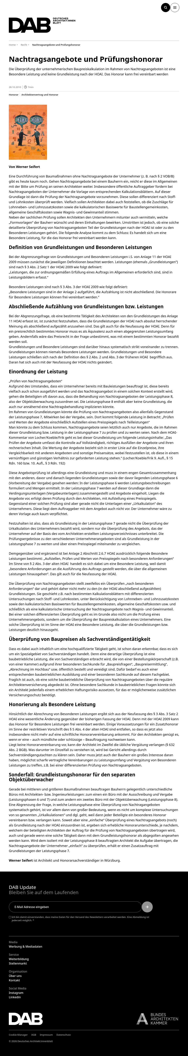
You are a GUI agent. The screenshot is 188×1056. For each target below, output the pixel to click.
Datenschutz (64, 1034)
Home (12, 44)
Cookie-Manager (18, 1034)
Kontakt (14, 980)
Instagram (16, 993)
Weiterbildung (19, 959)
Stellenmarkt (18, 963)
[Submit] (147, 906)
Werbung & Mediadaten (25, 947)
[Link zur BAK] (155, 1019)
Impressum (46, 1034)
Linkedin (15, 997)
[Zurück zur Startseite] (44, 26)
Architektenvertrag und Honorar (39, 94)
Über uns (15, 976)
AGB (33, 1034)
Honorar (13, 94)
